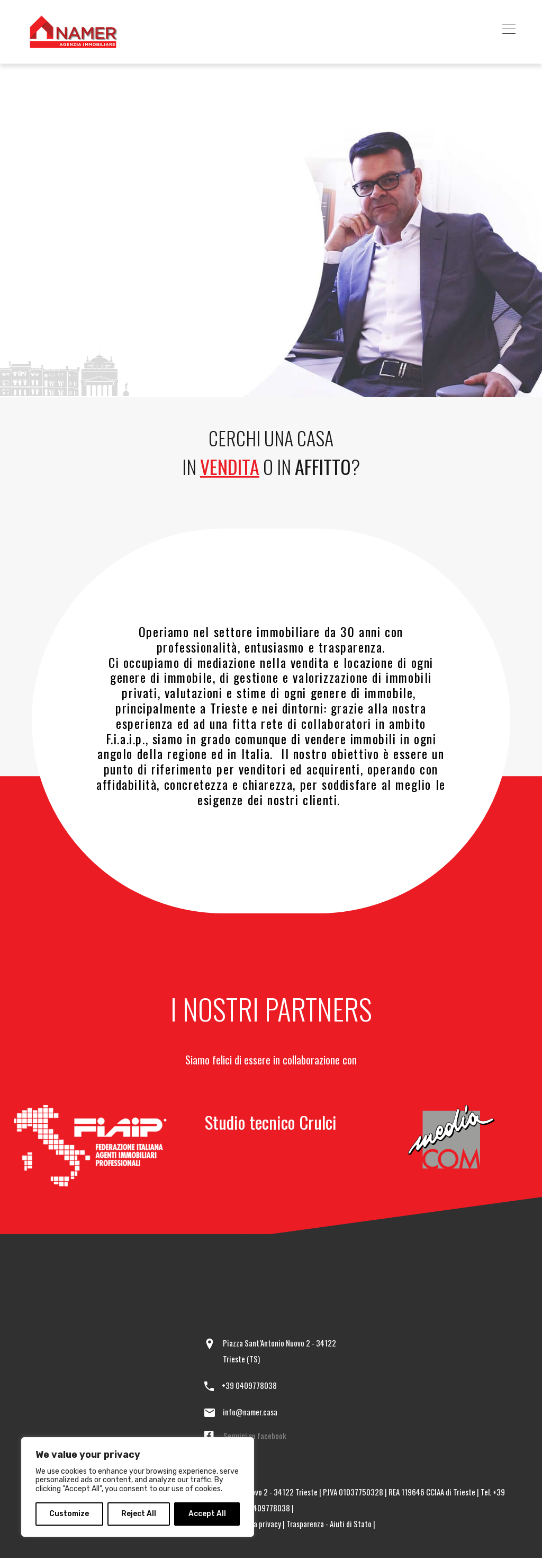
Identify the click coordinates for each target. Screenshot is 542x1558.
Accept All (207, 1513)
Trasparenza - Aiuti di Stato (329, 1523)
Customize (69, 1513)
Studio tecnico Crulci (271, 1122)
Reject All (138, 1513)
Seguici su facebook (254, 1435)
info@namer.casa (250, 1412)
